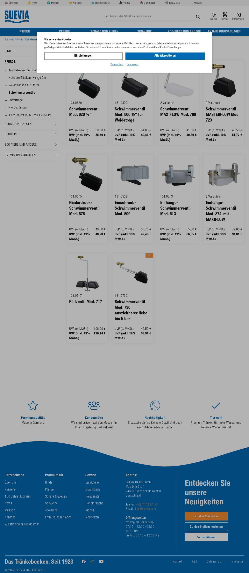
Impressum (133, 64)
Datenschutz (116, 64)
